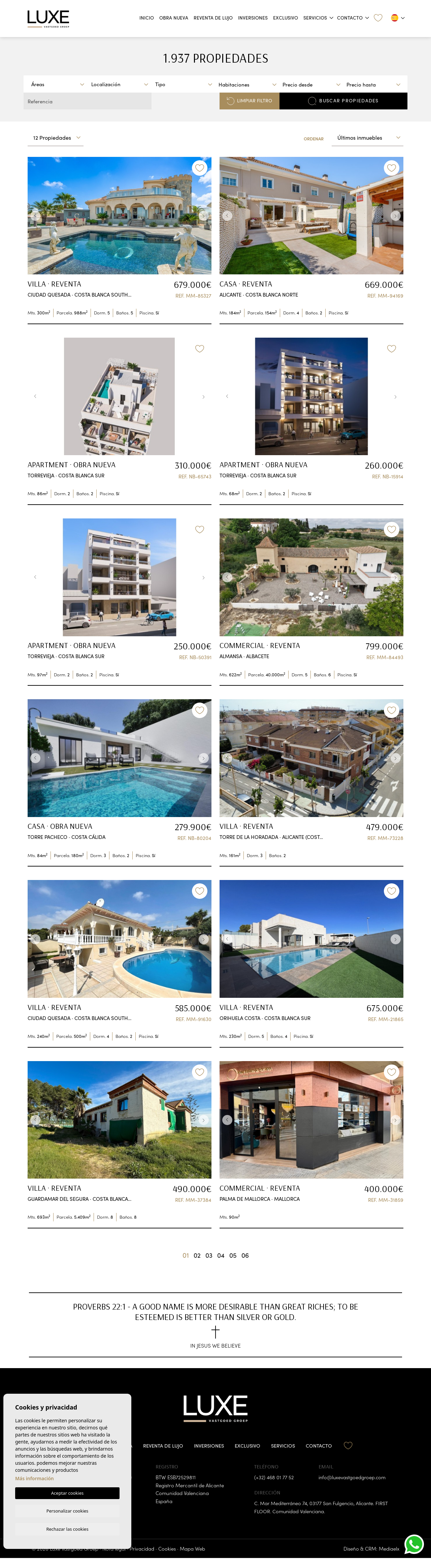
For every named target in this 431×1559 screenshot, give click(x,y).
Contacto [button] (350, 17)
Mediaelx (389, 1549)
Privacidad (142, 1549)
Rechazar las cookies (67, 1529)
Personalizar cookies (67, 1510)
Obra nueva (173, 17)
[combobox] (58, 83)
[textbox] (59, 84)
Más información (34, 1478)
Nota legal (114, 1549)
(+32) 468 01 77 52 (274, 1477)
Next (204, 216)
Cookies (167, 1549)
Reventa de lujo (213, 17)
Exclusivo (285, 17)
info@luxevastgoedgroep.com (353, 1477)
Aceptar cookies (67, 1492)
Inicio (146, 17)
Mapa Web (192, 1549)
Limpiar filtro (249, 101)
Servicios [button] (315, 17)
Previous (34, 216)
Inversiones (253, 17)
